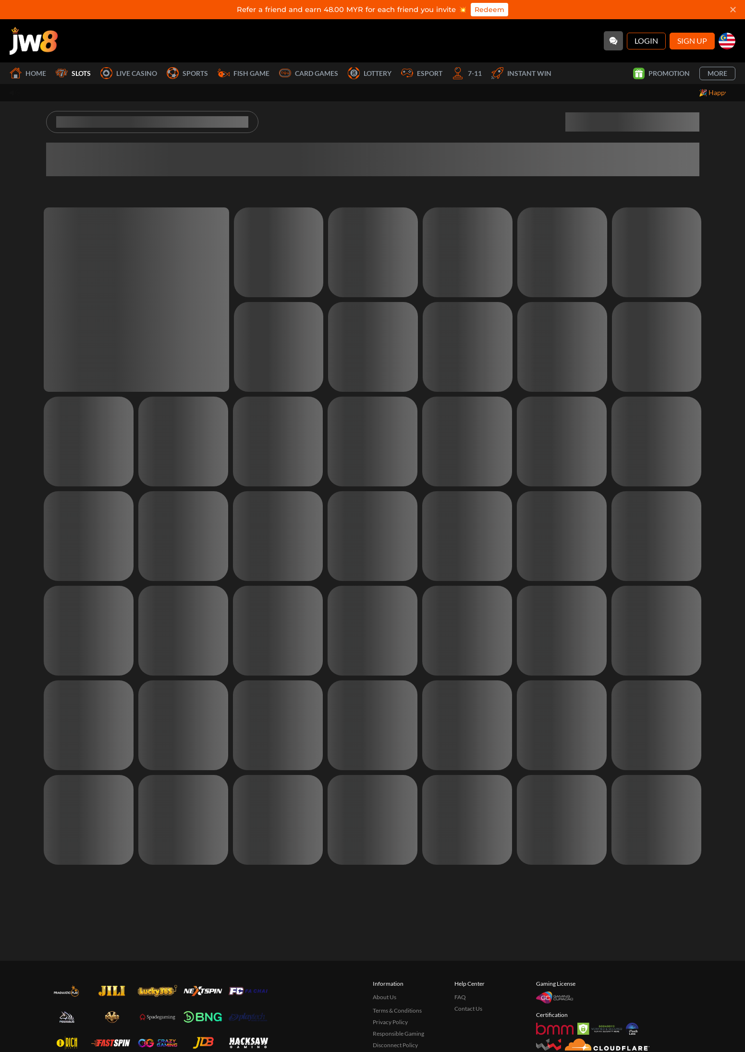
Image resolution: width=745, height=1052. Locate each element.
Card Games (308, 73)
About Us (384, 997)
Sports (187, 73)
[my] (727, 41)
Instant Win (521, 73)
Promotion (661, 73)
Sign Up (692, 40)
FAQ (460, 997)
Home (28, 73)
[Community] (613, 40)
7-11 (467, 73)
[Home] (34, 40)
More (717, 73)
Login (646, 40)
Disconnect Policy (395, 1045)
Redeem (489, 9)
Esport (421, 73)
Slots (73, 73)
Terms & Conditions (397, 1010)
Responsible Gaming (398, 1033)
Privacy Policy (390, 1022)
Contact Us (468, 1008)
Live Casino (128, 73)
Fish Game (243, 73)
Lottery (369, 73)
